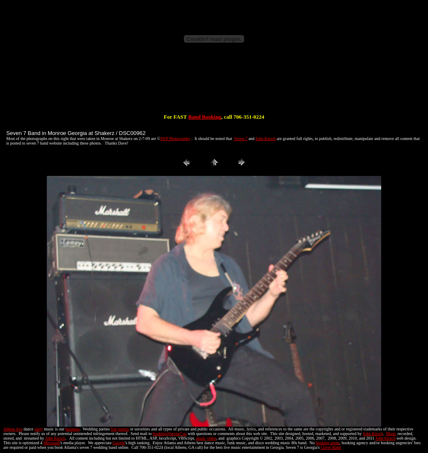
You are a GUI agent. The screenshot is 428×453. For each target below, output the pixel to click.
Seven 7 (240, 138)
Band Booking (204, 117)
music (201, 438)
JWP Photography (175, 138)
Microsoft (51, 442)
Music (391, 433)
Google (118, 442)
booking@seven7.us (169, 433)
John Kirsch (265, 138)
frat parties (120, 429)
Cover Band (331, 447)
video (211, 438)
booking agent (327, 442)
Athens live (13, 429)
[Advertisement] (214, 86)
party (38, 429)
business (73, 429)
